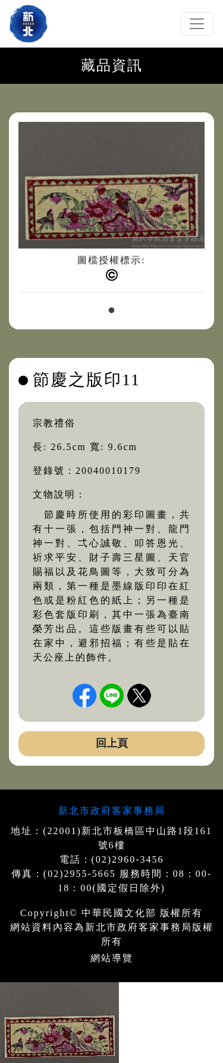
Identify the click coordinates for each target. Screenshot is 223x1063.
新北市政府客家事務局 (111, 811)
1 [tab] (112, 311)
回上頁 (112, 743)
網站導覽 (111, 958)
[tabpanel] (111, 212)
